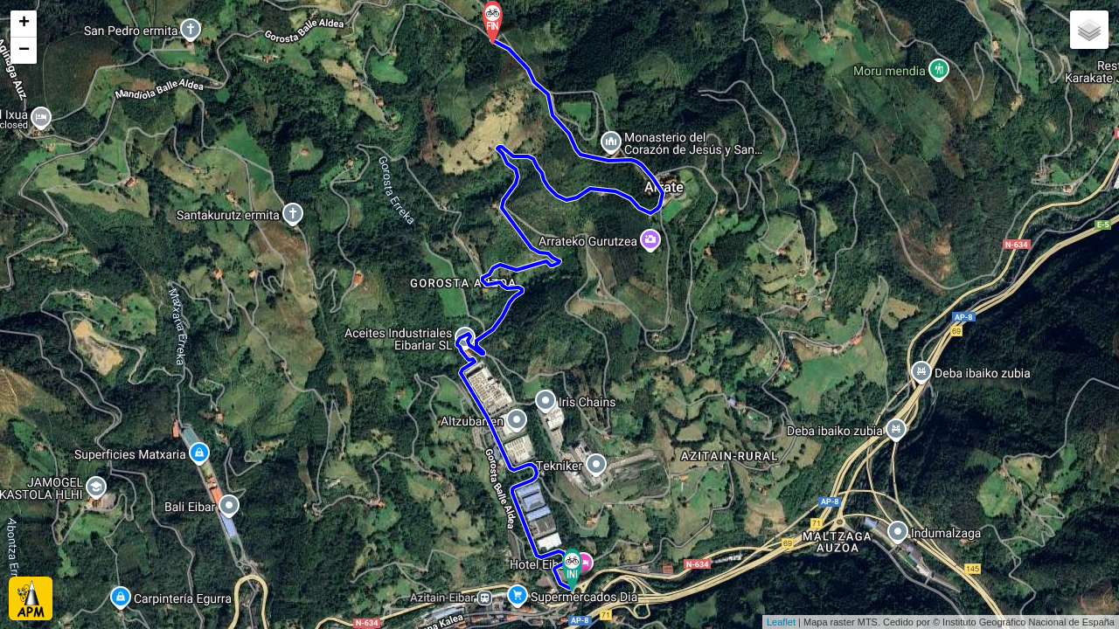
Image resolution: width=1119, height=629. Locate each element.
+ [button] (24, 23)
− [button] (24, 51)
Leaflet (781, 622)
